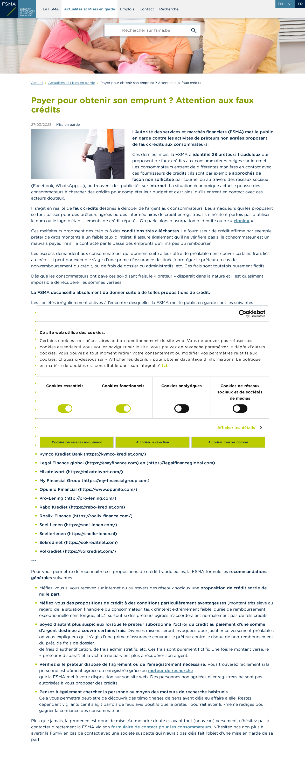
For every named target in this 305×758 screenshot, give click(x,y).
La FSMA (51, 9)
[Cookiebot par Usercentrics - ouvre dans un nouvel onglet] (242, 314)
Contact (147, 9)
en (280, 4)
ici (165, 365)
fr (300, 4)
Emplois (127, 9)
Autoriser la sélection (152, 442)
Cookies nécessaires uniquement (77, 442)
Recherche (168, 9)
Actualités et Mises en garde (89, 9)
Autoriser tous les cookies (228, 442)
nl (290, 4)
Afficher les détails (236, 427)
